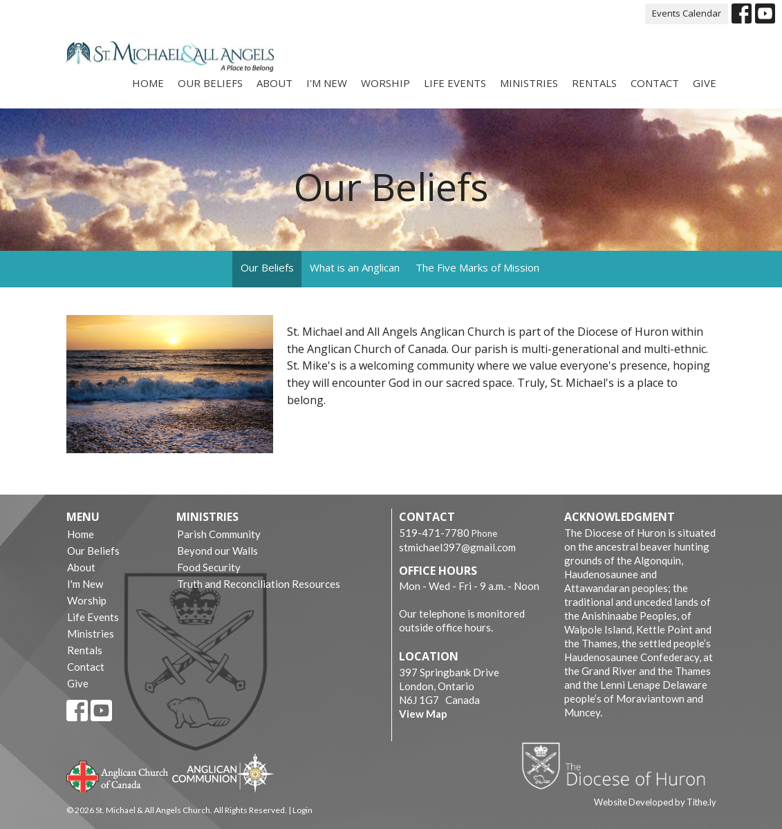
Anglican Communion (222, 772)
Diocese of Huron (618, 765)
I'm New (326, 83)
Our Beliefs (210, 83)
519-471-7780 (434, 532)
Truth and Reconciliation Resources (258, 584)
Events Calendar (686, 13)
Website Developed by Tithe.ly (655, 802)
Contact (655, 83)
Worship (385, 83)
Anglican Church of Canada (117, 775)
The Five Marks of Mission (477, 267)
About (274, 83)
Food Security (209, 567)
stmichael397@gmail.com (457, 547)
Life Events (455, 83)
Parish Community (219, 534)
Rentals (594, 83)
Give (704, 83)
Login (302, 810)
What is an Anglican (355, 267)
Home (148, 83)
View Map (423, 713)
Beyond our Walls (217, 550)
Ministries (529, 83)
